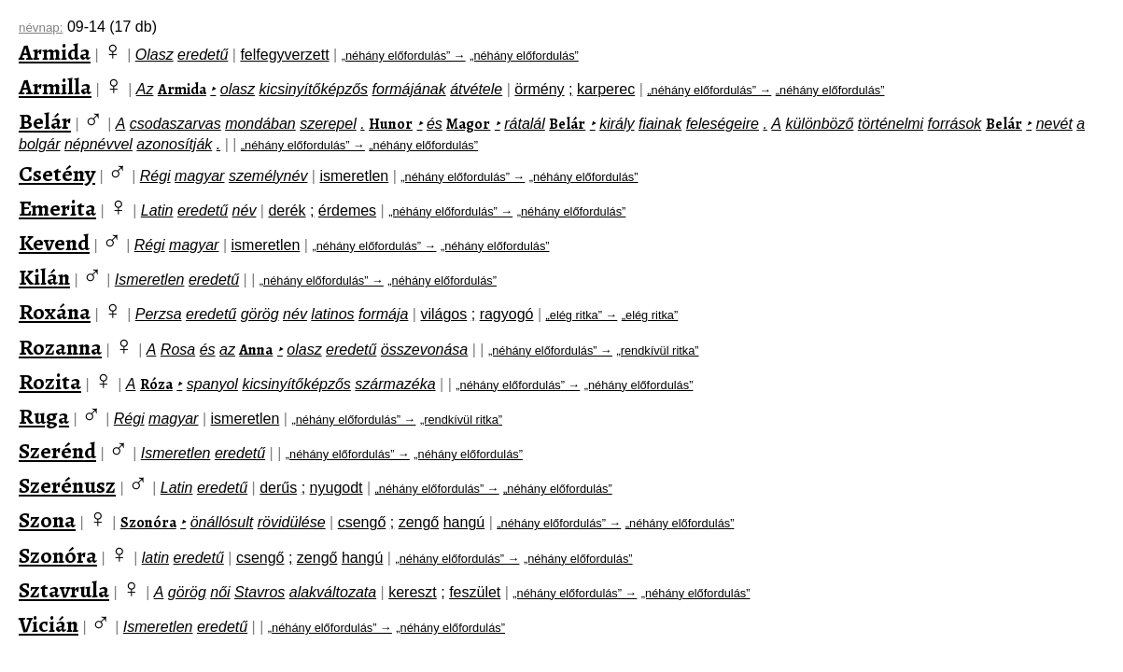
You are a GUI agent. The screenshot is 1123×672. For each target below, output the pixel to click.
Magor (468, 124)
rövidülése (292, 522)
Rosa (178, 349)
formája (383, 314)
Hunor (391, 124)
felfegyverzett (284, 55)
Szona (47, 520)
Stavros (259, 592)
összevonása (424, 349)
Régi (155, 176)
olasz (237, 89)
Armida (55, 52)
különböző (819, 124)
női (220, 592)
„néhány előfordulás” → (404, 56)
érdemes (347, 210)
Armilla (55, 87)
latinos (332, 314)
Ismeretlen (150, 279)
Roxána (55, 312)
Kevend (54, 243)
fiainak (660, 124)
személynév (268, 176)
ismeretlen (353, 176)
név (244, 210)
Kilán (44, 277)
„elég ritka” (650, 315)
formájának (409, 89)
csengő (362, 522)
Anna (256, 350)
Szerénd (57, 451)
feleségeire (722, 124)
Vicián (48, 624)
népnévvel (98, 144)
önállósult (222, 522)
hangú (464, 522)
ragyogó (507, 314)
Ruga (44, 416)
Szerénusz (67, 485)
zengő (419, 522)
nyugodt (336, 488)
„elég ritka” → (582, 315)
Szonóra (148, 522)
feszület (474, 592)
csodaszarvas (175, 124)
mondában (260, 124)
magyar (199, 176)
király (616, 124)
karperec (606, 89)
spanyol (212, 384)
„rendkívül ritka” (657, 350)
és (434, 124)
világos (443, 314)
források (955, 124)
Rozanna (60, 347)
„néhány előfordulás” (524, 56)
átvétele (476, 89)
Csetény (57, 174)
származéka (395, 384)
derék (286, 210)
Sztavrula (64, 590)
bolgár (39, 144)
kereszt (412, 592)
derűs (278, 488)
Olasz (154, 55)
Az (145, 89)
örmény (539, 89)
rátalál (524, 124)
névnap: (41, 28)
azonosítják (174, 144)
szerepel (328, 124)
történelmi (890, 124)
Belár (45, 121)
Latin (157, 210)
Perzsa (158, 314)
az (227, 349)
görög (260, 314)
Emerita (57, 208)
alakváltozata (332, 592)
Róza (156, 384)
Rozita (50, 382)
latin (155, 558)
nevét (1054, 124)
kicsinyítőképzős (314, 89)
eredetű (202, 55)
